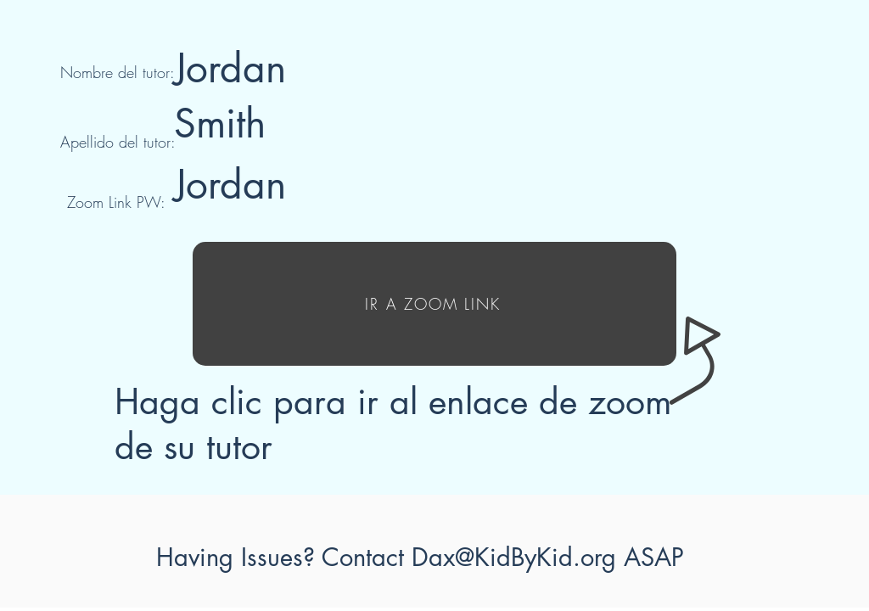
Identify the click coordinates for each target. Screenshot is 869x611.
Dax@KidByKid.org (514, 557)
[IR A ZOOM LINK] (434, 304)
